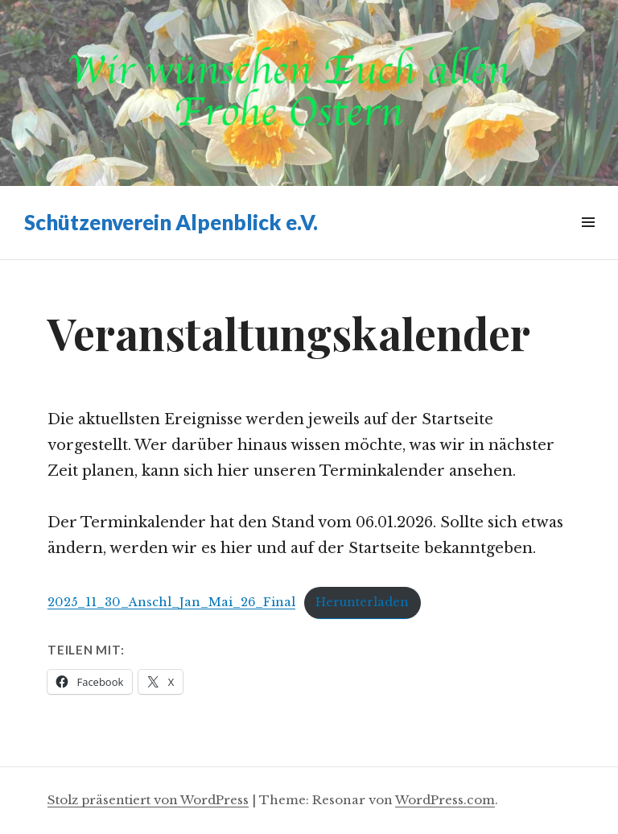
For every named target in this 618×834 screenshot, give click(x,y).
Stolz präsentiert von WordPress (148, 799)
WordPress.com (445, 799)
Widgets (588, 240)
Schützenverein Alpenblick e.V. (171, 222)
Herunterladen (362, 602)
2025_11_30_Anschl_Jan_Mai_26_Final (171, 602)
